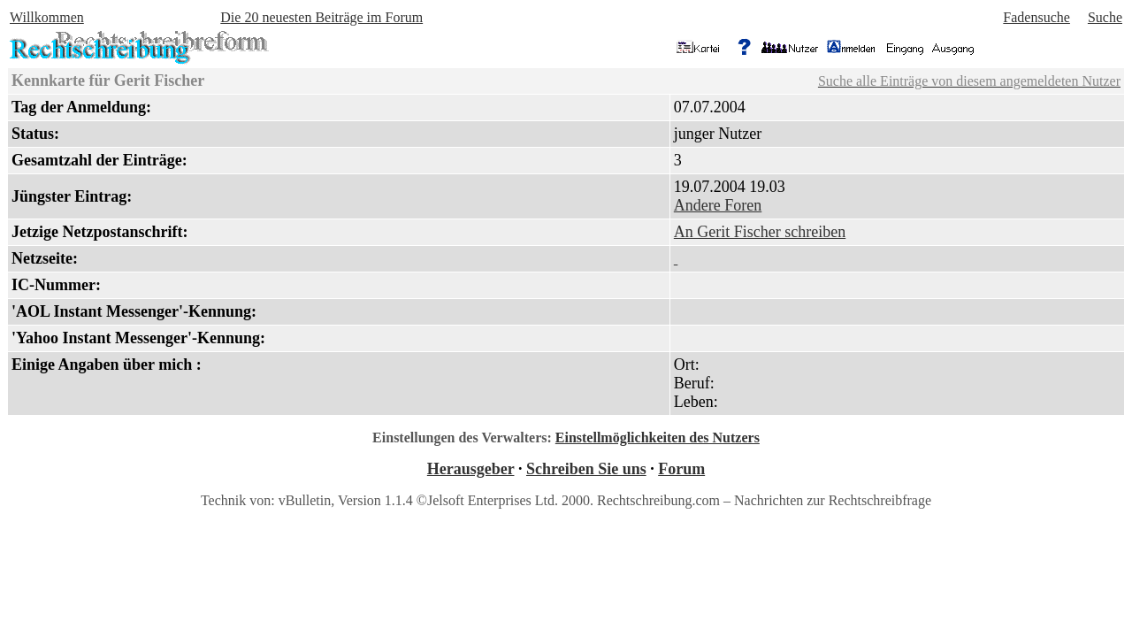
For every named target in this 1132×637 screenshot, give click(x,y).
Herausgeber (471, 469)
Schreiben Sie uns (586, 469)
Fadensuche (1036, 17)
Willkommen (47, 17)
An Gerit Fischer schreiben (759, 232)
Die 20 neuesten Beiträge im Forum (321, 17)
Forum (681, 469)
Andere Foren (717, 205)
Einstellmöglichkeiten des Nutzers (657, 437)
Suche (1105, 17)
